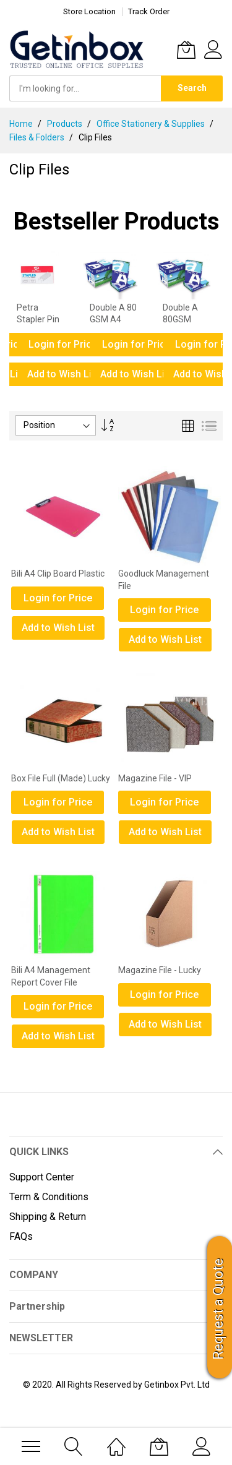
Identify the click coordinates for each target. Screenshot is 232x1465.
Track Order (149, 11)
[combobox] (85, 88)
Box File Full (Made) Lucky (60, 778)
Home (22, 124)
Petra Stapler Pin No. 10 (38, 320)
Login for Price (62, 344)
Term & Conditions (48, 1197)
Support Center (41, 1177)
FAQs (21, 1236)
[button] (63, 628)
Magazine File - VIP (155, 778)
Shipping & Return (47, 1216)
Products (65, 124)
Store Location (89, 11)
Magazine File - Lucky (159, 970)
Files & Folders (37, 137)
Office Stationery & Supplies (152, 124)
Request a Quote (218, 1309)
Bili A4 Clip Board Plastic (58, 573)
